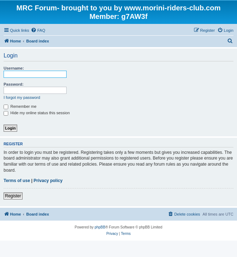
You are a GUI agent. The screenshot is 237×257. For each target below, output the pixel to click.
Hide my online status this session (37, 113)
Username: (14, 68)
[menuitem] (38, 30)
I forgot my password (22, 97)
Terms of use (17, 180)
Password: (14, 84)
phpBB (100, 227)
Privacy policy (48, 180)
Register (13, 195)
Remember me (20, 106)
